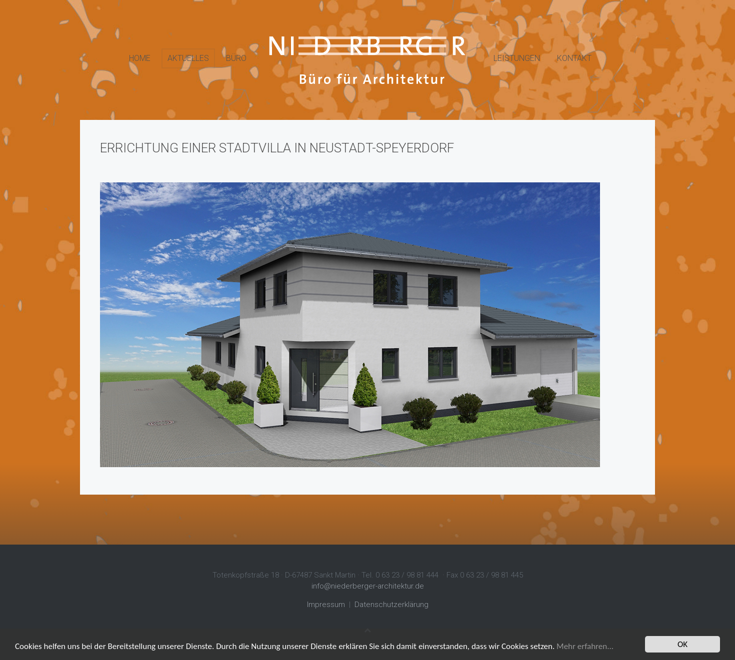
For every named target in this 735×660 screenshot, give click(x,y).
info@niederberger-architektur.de (368, 586)
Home (139, 58)
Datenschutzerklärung (391, 604)
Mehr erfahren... (585, 646)
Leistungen (517, 58)
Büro (236, 58)
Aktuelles (188, 58)
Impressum (326, 604)
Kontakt (574, 58)
